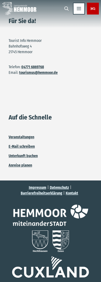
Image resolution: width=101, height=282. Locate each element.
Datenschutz (59, 187)
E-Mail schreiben (22, 146)
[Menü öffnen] (79, 9)
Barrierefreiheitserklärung (41, 193)
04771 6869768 (32, 67)
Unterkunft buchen (23, 156)
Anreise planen (20, 165)
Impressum (37, 187)
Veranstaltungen (21, 137)
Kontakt (72, 193)
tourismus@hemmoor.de (38, 72)
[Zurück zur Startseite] (19, 8)
